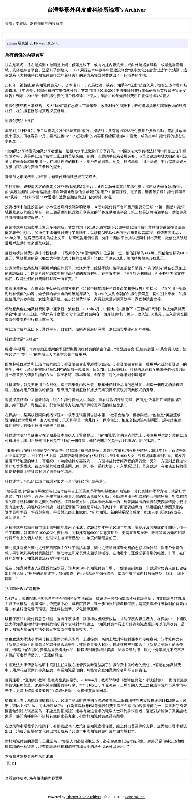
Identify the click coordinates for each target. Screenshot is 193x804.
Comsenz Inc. (135, 797)
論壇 (8, 23)
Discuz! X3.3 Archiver (83, 797)
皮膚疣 (21, 23)
